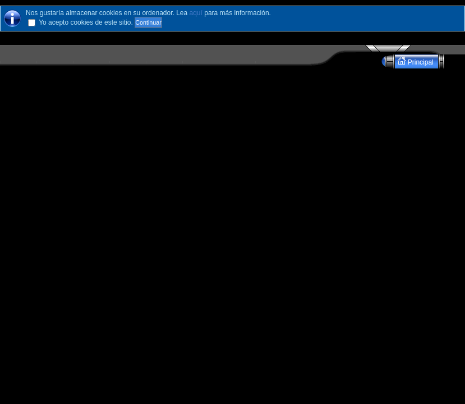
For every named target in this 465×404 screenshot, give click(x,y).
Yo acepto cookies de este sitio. (86, 22)
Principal (416, 61)
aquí (196, 13)
